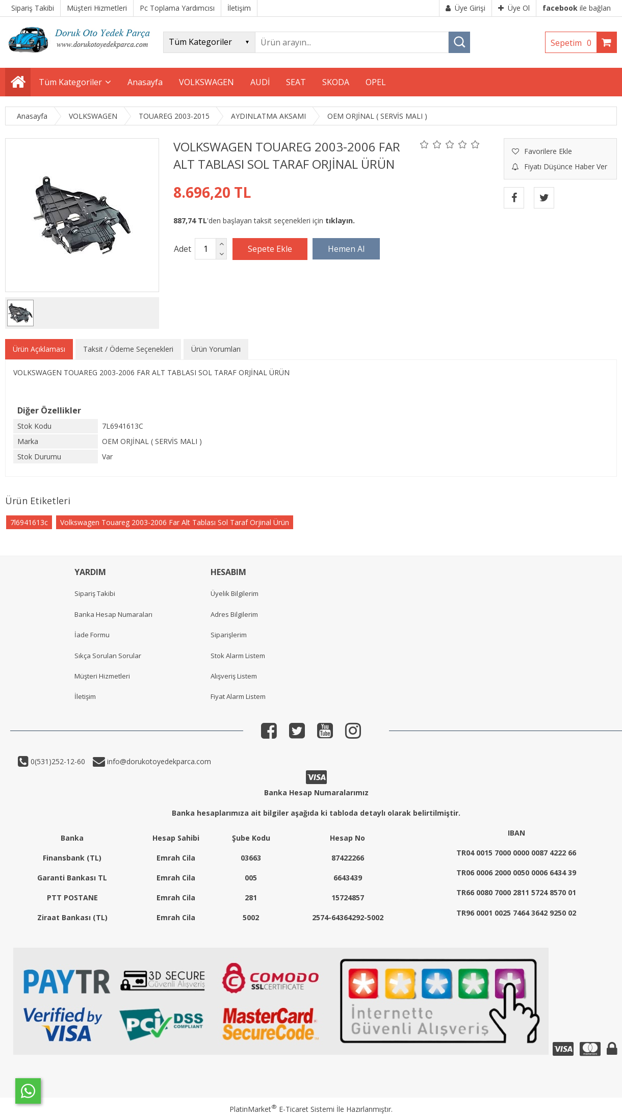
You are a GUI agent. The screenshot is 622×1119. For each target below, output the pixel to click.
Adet (182, 248)
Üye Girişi (465, 8)
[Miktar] (205, 248)
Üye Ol (514, 8)
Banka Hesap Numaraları (113, 614)
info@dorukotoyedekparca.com (158, 761)
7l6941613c (29, 522)
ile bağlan (576, 8)
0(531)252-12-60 (57, 761)
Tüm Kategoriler (70, 82)
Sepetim (574, 42)
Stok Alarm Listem (238, 655)
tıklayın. (340, 220)
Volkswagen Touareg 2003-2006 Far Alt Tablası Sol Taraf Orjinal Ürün (174, 522)
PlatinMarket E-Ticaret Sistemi (281, 1109)
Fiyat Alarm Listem (238, 696)
